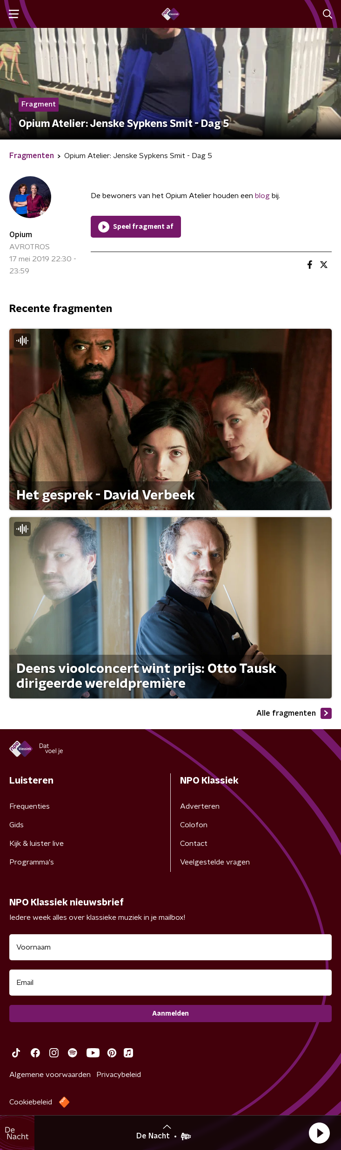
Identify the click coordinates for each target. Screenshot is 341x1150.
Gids (16, 825)
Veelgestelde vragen (215, 862)
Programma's (31, 862)
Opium (20, 235)
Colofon (193, 825)
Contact (193, 843)
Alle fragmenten (294, 713)
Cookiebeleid (30, 1102)
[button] (319, 1133)
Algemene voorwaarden (50, 1074)
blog (262, 195)
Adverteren (200, 806)
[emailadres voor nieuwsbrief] (170, 983)
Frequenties (29, 806)
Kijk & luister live (36, 843)
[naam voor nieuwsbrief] (170, 947)
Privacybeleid (118, 1074)
